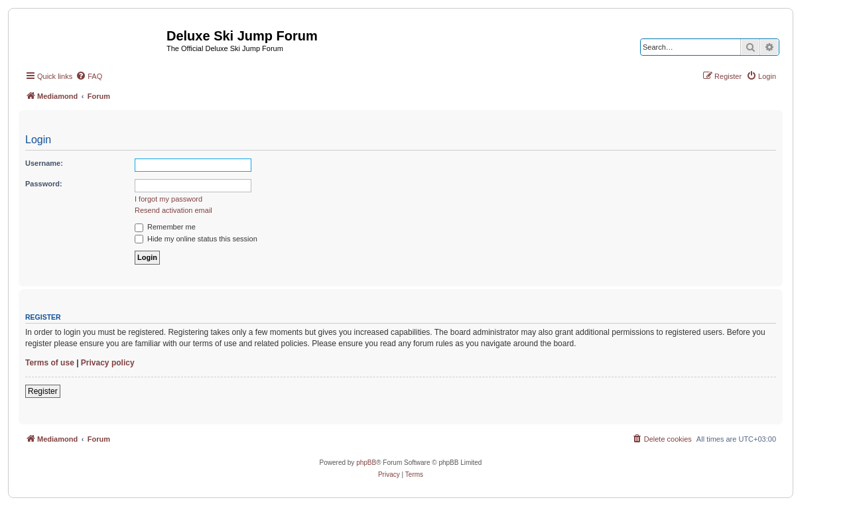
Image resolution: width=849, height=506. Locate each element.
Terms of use (49, 362)
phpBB (366, 462)
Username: (44, 163)
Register (43, 391)
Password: (43, 184)
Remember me (165, 227)
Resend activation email (173, 210)
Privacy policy (108, 362)
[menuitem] (89, 76)
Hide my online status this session (196, 239)
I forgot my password (168, 199)
